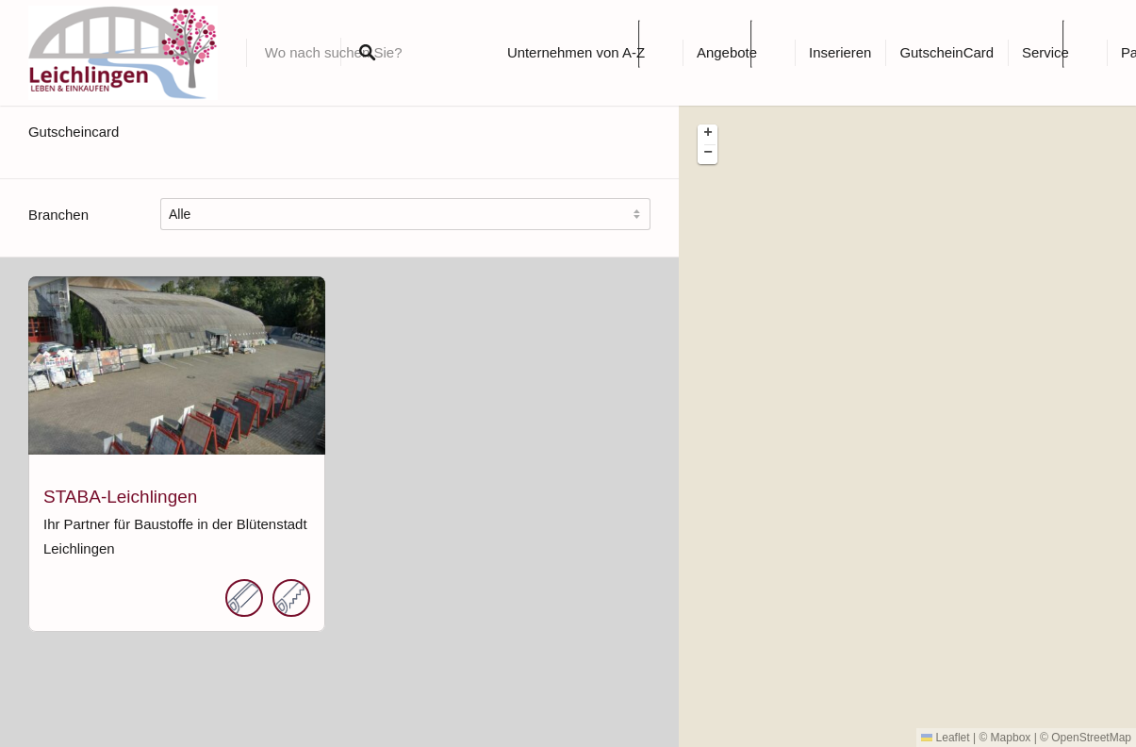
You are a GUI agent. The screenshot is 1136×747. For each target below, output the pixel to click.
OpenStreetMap (1091, 737)
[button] (707, 134)
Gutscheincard (73, 132)
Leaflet (945, 737)
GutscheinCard (946, 52)
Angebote (727, 52)
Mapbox (1011, 737)
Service (1045, 52)
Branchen (58, 215)
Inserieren (840, 52)
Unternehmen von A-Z (576, 52)
